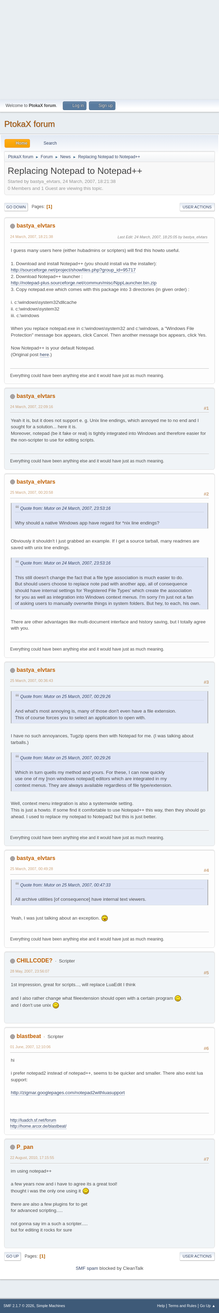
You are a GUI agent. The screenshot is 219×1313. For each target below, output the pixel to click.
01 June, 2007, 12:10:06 (30, 1047)
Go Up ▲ (208, 1306)
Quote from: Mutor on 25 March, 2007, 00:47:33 (65, 885)
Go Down (16, 207)
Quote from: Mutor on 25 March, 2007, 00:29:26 (65, 696)
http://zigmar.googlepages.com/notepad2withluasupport (68, 1092)
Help (161, 1306)
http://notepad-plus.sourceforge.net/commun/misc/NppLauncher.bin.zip (84, 282)
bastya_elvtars (35, 226)
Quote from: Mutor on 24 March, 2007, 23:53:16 (65, 508)
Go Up (12, 1256)
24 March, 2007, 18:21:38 (31, 237)
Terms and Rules (182, 1306)
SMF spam (87, 1268)
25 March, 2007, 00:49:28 (31, 869)
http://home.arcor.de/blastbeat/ (38, 1126)
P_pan (24, 1147)
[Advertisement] (109, 49)
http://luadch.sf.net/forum (33, 1120)
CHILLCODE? (34, 960)
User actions (197, 207)
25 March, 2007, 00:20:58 (31, 492)
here (44, 354)
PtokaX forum (29, 124)
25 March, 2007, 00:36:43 (31, 680)
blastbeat (28, 1036)
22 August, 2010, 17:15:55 (32, 1157)
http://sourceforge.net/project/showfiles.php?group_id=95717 (73, 269)
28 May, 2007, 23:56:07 (30, 971)
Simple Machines (50, 1306)
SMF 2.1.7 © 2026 (18, 1306)
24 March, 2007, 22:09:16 (31, 407)
